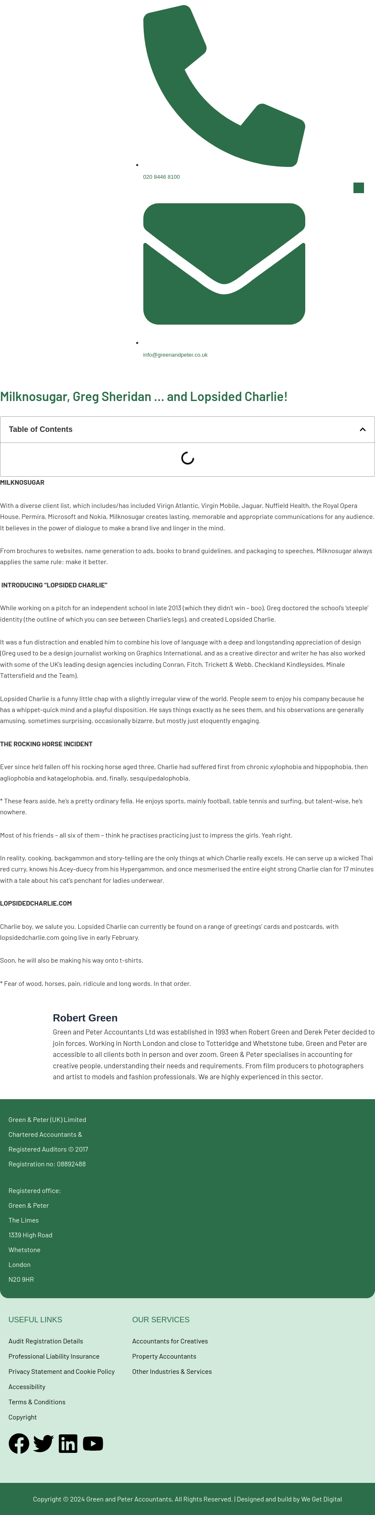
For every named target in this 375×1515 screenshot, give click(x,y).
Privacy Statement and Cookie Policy (61, 1371)
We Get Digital (321, 1499)
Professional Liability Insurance (53, 1356)
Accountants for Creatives (170, 1341)
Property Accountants (164, 1356)
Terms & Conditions (37, 1402)
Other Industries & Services (172, 1371)
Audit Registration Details (45, 1341)
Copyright (22, 1417)
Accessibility (26, 1386)
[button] (353, 188)
